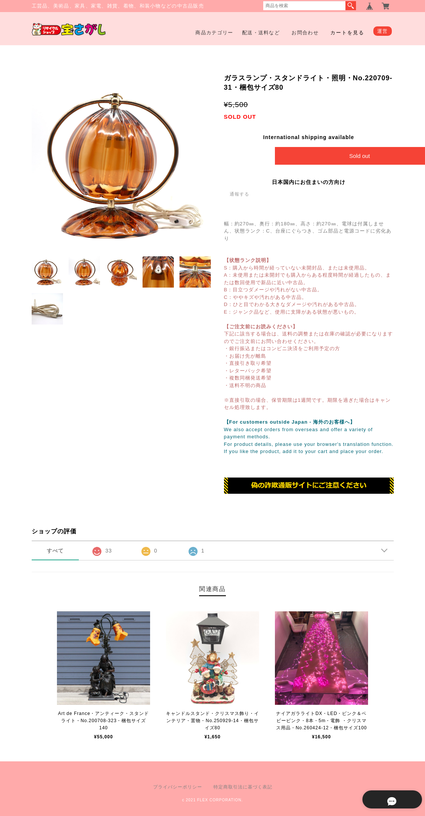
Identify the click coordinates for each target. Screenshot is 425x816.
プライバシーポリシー (177, 787)
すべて (55, 551)
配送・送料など (261, 32)
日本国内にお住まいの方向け (308, 182)
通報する (239, 194)
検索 (350, 5)
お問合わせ (305, 32)
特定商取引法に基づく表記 (242, 787)
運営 (382, 31)
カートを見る (347, 32)
